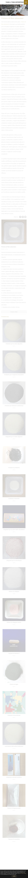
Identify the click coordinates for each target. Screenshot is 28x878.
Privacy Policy (23, 873)
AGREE (14, 876)
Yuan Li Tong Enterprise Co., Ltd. (16, 2)
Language (21, 7)
